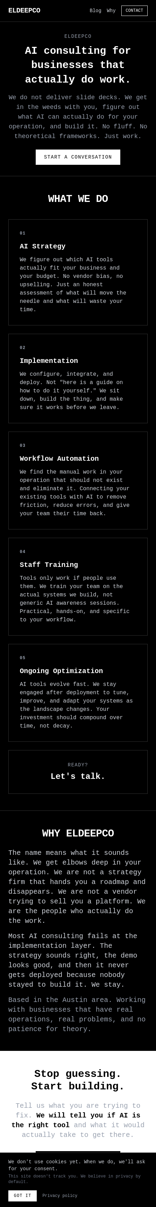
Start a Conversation (78, 157)
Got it (22, 1195)
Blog (96, 11)
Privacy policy (59, 1195)
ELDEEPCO (24, 11)
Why (111, 11)
